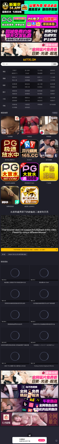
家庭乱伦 (27, 97)
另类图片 (52, 94)
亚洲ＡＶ (14, 77)
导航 (4, 106)
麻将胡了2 (14, 73)
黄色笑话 (40, 100)
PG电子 (15, 70)
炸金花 (27, 73)
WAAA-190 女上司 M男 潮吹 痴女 (17, 254)
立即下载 (41, 440)
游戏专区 (52, 70)
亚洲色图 (27, 91)
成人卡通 (40, 84)
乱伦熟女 (40, 87)
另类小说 (27, 100)
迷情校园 (14, 100)
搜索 (55, 64)
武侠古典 (52, 97)
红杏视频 (14, 107)
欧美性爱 (52, 84)
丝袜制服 (27, 80)
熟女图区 (40, 94)
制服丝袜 (14, 87)
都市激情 (14, 97)
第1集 (3, 254)
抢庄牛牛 (52, 73)
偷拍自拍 (27, 84)
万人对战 (40, 70)
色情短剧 (27, 107)
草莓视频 (40, 104)
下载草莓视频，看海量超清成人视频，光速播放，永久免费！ (35, 250)
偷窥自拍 (14, 91)
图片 (4, 92)
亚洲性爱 (14, 84)
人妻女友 (40, 97)
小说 (4, 99)
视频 (4, 78)
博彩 (4, 72)
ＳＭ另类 (52, 80)
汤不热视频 (53, 104)
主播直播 (40, 80)
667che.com (29, 59)
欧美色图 (40, 91)
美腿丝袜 (14, 94)
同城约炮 (14, 104)
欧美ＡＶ (40, 77)
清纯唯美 (27, 94)
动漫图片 (52, 91)
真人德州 (27, 70)
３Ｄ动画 (52, 77)
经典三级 (27, 87)
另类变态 (52, 87)
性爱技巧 (52, 100)
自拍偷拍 (27, 77)
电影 (4, 85)
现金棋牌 (40, 73)
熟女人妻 (14, 80)
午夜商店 (27, 104)
